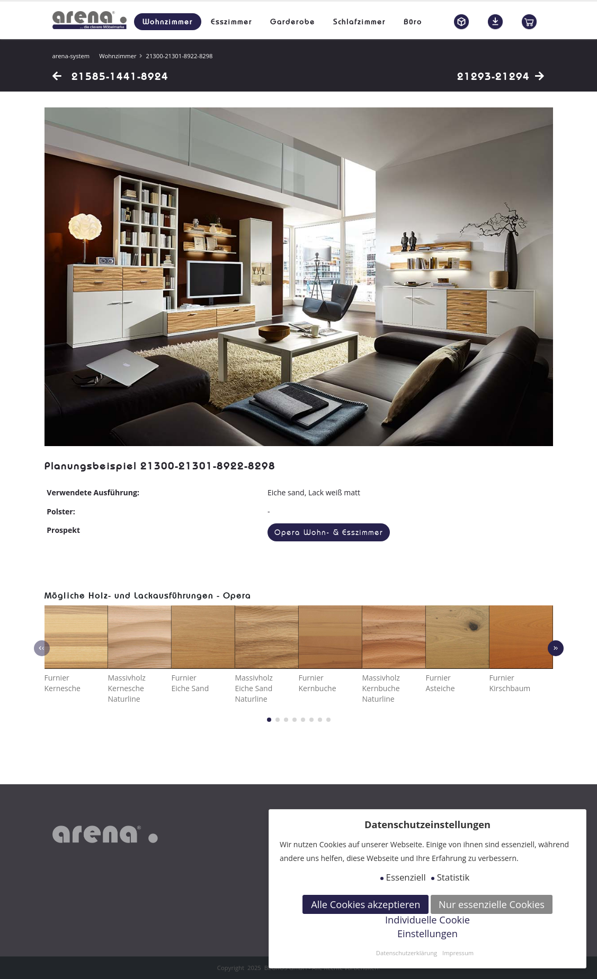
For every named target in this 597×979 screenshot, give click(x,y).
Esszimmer (231, 21)
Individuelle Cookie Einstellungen (427, 926)
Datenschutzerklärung (406, 953)
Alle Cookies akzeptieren (365, 904)
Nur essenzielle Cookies (492, 904)
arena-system (71, 56)
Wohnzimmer (167, 21)
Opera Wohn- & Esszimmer (328, 532)
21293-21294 (501, 76)
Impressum (458, 953)
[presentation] (42, 648)
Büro (413, 21)
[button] (269, 719)
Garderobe (292, 21)
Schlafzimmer (359, 21)
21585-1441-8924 (110, 76)
